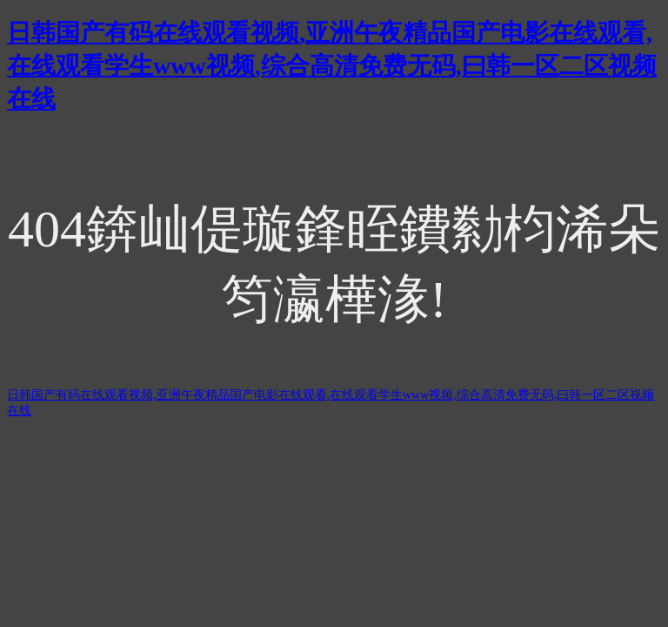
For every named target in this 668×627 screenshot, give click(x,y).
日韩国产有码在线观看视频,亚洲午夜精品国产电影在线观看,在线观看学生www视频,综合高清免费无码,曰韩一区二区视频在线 (332, 65)
